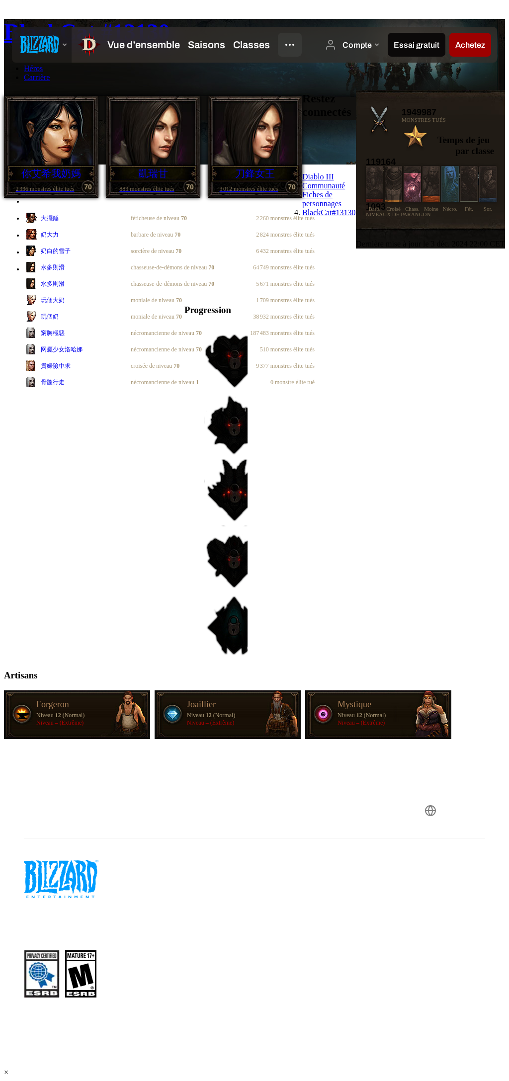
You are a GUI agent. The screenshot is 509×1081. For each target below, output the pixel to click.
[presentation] (42, 45)
